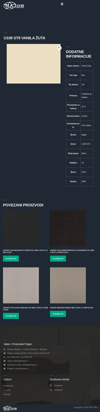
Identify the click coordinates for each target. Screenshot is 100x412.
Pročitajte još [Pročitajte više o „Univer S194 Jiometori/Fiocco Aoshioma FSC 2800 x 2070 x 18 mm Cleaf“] (58, 259)
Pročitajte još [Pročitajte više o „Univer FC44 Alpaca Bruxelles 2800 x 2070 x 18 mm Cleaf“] (11, 316)
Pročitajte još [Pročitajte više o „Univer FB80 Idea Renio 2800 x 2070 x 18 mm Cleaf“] (58, 314)
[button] (62, 4)
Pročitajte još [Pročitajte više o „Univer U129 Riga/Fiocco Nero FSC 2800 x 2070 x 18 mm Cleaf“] (11, 259)
